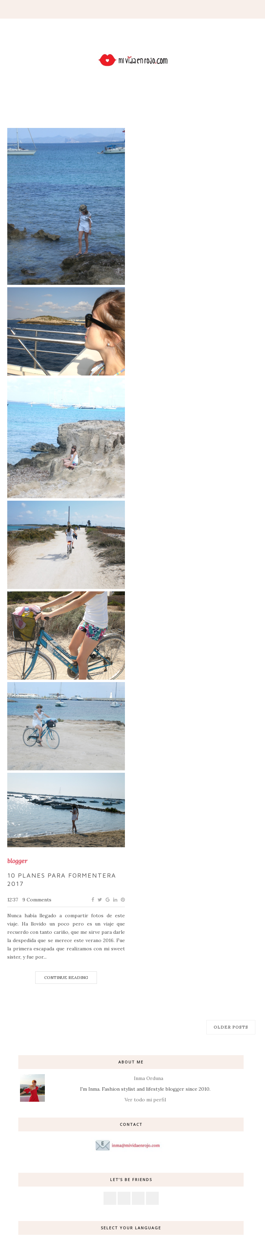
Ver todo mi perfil (145, 1100)
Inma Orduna (148, 1078)
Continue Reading (66, 977)
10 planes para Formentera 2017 (61, 879)
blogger (17, 861)
